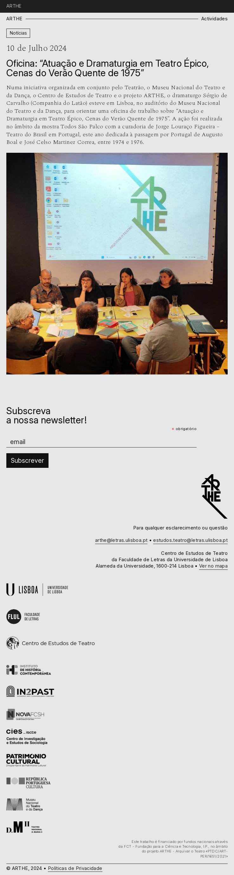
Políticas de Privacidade (75, 868)
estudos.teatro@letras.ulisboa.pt (190, 540)
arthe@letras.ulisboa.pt (121, 540)
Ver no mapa (213, 566)
